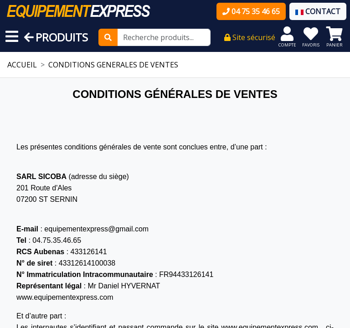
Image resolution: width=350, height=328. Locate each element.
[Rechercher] (108, 37)
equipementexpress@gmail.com (96, 229)
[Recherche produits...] (164, 37)
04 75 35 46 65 (251, 11)
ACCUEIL (22, 65)
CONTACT (317, 11)
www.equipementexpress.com (64, 297)
